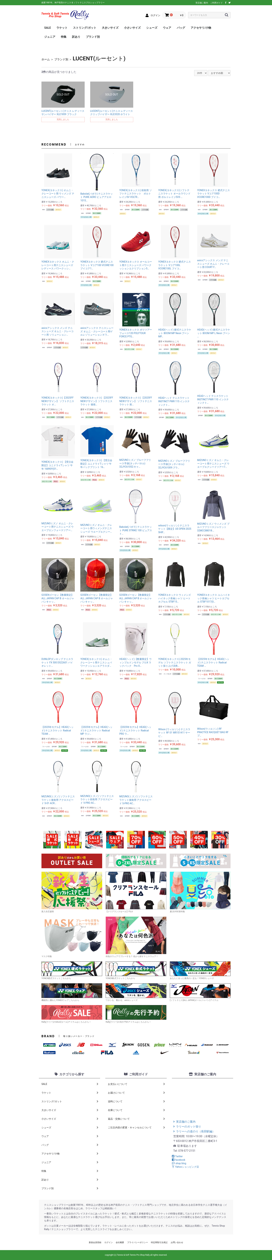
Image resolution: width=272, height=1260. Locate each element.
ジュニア (49, 36)
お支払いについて (136, 1084)
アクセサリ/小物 (201, 27)
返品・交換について (136, 1119)
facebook (178, 1159)
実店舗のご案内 (184, 1121)
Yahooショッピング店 (185, 1166)
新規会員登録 (95, 1242)
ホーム (45, 59)
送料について (136, 1101)
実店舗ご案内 (202, 3)
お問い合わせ (177, 1242)
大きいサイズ (110, 27)
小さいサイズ (132, 27)
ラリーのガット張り (187, 1126)
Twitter (177, 1156)
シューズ (151, 27)
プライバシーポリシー (137, 1242)
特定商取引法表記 (159, 1242)
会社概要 (120, 1242)
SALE (47, 27)
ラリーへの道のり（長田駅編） (194, 1131)
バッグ (181, 27)
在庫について (136, 1110)
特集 (63, 36)
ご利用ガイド (216, 3)
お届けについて (136, 1092)
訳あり (76, 36)
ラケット (61, 27)
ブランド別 (93, 36)
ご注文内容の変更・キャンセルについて (136, 1127)
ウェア (167, 27)
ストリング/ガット (84, 27)
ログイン (108, 1242)
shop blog (179, 1163)
